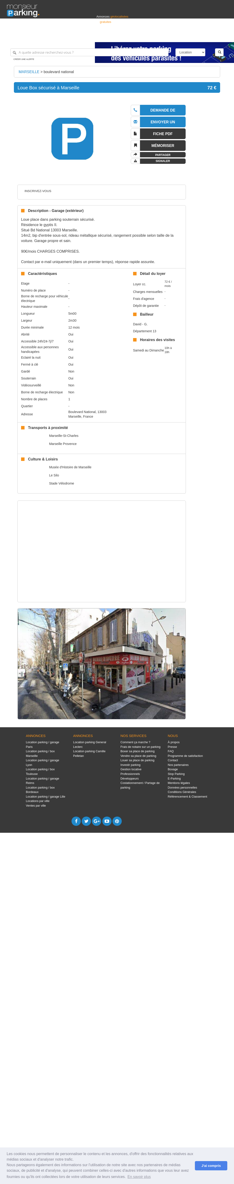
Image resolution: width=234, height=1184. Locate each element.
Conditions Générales (182, 792)
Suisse (222, 36)
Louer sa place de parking (137, 760)
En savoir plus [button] (139, 1177)
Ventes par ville (36, 805)
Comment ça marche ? (135, 742)
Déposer (184, 36)
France (197, 36)
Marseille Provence (63, 444)
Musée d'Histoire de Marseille (70, 467)
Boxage (173, 769)
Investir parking (130, 765)
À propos (174, 742)
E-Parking (174, 778)
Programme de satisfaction (185, 756)
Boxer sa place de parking (137, 751)
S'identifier (169, 36)
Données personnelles (182, 787)
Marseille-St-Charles (63, 436)
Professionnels (150, 36)
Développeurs (129, 778)
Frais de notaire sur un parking (140, 747)
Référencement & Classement (187, 796)
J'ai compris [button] (211, 1166)
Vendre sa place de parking (138, 756)
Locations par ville (38, 801)
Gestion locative (130, 769)
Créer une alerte (23, 59)
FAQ (171, 751)
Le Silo (54, 475)
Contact (173, 760)
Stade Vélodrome (61, 483)
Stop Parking (176, 774)
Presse (172, 747)
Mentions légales (179, 783)
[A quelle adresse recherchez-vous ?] (89, 52)
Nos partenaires (178, 765)
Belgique (210, 36)
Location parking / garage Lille (45, 796)
